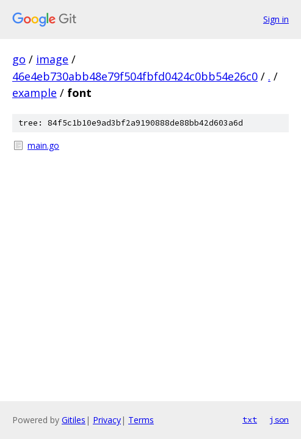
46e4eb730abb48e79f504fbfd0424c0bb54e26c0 (135, 76)
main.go (43, 145)
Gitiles (73, 420)
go (19, 59)
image (52, 59)
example (34, 92)
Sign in (276, 19)
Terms (141, 420)
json (279, 419)
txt (249, 419)
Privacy (107, 420)
